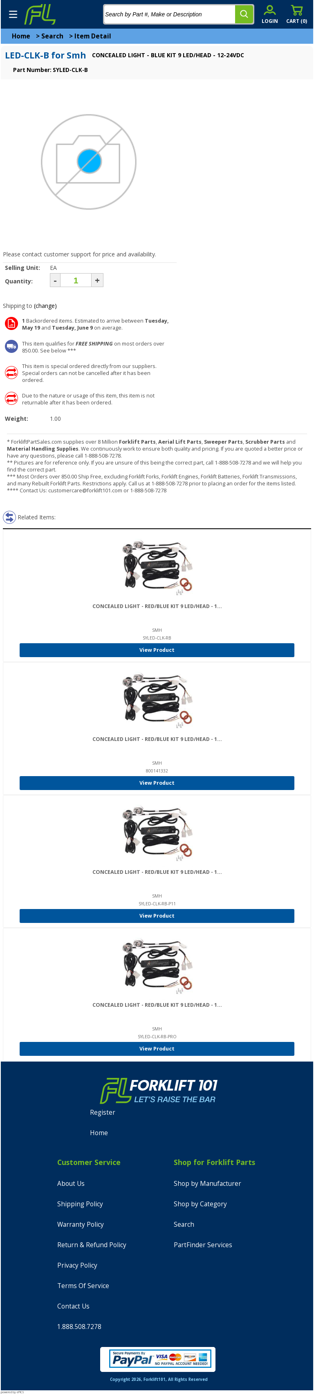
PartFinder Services (203, 1245)
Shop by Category (200, 1204)
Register (102, 1112)
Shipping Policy (80, 1204)
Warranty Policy (80, 1224)
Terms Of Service (83, 1286)
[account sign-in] (270, 14)
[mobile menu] (13, 14)
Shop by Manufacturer (207, 1183)
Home (21, 36)
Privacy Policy (77, 1265)
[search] (244, 14)
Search (52, 36)
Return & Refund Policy (91, 1245)
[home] (39, 14)
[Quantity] (76, 280)
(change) (45, 306)
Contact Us (73, 1306)
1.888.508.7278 (79, 1326)
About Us (71, 1183)
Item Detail (92, 36)
